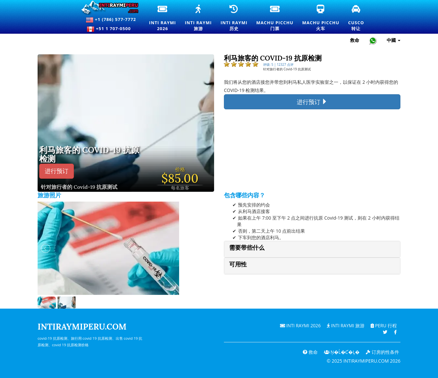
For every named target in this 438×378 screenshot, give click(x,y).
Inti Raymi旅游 (198, 18)
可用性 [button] (238, 264)
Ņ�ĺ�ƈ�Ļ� (341, 352)
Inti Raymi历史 (234, 18)
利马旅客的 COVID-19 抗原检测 (89, 155)
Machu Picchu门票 (274, 18)
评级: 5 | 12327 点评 (278, 64)
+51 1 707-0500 (111, 29)
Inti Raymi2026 (163, 18)
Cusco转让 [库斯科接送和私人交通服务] (356, 18)
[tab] (312, 249)
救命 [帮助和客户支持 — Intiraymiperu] (354, 40)
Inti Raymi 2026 (299, 325)
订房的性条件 (382, 352)
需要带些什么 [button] (246, 247)
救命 (309, 352)
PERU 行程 (383, 325)
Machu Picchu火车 (320, 18)
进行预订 (56, 171)
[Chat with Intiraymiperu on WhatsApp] (373, 40)
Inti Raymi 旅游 (345, 325)
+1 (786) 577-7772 (111, 20)
